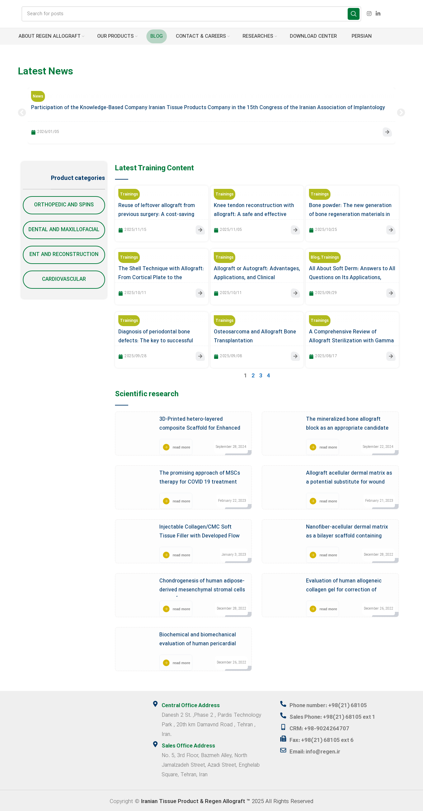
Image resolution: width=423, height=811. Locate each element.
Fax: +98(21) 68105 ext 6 (322, 738)
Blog (315, 257)
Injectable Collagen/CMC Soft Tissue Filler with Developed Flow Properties (199, 535)
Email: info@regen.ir (315, 749)
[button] (22, 112)
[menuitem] (361, 37)
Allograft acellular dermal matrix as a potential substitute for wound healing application (349, 481)
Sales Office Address (189, 744)
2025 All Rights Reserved (227, 799)
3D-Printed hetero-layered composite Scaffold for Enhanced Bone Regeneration (199, 427)
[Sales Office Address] (155, 743)
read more (181, 446)
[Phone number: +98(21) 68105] (283, 702)
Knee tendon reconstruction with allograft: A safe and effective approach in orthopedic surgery (254, 214)
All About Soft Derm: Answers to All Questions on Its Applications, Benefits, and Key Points (352, 277)
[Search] (191, 14)
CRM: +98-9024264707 (319, 726)
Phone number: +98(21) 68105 (329, 704)
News (38, 97)
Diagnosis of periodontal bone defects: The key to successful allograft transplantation (155, 340)
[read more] (166, 446)
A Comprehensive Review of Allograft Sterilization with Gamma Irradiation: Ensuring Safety (351, 340)
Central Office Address (191, 704)
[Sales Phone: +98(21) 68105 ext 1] (283, 714)
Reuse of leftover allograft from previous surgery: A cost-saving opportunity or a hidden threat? (156, 214)
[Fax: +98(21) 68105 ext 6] (283, 736)
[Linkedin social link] (378, 14)
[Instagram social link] (369, 14)
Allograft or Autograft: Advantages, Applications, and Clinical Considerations (257, 277)
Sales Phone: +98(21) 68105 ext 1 (333, 715)
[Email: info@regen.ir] (283, 747)
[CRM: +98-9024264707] (283, 725)
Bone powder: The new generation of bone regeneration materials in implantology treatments (350, 214)
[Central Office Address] (155, 702)
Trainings (129, 194)
